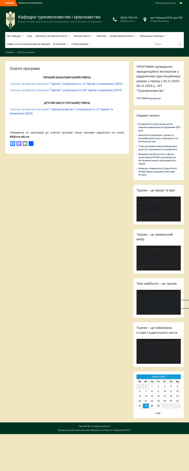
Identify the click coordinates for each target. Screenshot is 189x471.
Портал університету (165, 3)
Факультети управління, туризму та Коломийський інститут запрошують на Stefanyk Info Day (158, 138)
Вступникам (59, 44)
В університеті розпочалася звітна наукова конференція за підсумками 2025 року (159, 127)
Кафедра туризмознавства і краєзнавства (59, 17)
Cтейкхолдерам (80, 44)
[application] (158, 209)
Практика (101, 36)
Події (29, 36)
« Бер (157, 413)
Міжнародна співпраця (152, 36)
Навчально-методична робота (51, 36)
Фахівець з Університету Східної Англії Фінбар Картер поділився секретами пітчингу (157, 171)
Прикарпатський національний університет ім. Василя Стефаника (90, 430)
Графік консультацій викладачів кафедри (28, 44)
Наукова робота (81, 36)
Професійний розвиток (122, 36)
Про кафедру (14, 36)
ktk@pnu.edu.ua (127, 21)
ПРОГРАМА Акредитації (148, 98)
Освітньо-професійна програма (66, 83)
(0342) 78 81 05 (128, 17)
